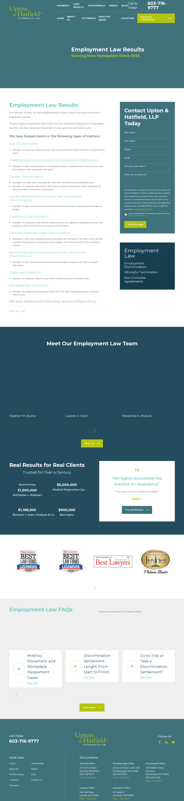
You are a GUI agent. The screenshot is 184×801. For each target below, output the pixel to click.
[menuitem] (147, 265)
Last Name (129, 141)
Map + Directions (88, 777)
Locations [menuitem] (127, 18)
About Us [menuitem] (71, 18)
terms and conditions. (137, 215)
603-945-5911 (120, 774)
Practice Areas (16, 774)
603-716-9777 (157, 5)
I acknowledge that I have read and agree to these (148, 214)
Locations (14, 779)
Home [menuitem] (60, 18)
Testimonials (96, 5)
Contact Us (36, 779)
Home (12, 763)
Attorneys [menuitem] (89, 18)
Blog (125, 5)
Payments (63, 5)
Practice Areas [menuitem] (104, 18)
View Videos (92, 707)
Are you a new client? (135, 166)
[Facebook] (159, 742)
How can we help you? (135, 174)
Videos (113, 5)
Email (127, 158)
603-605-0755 (153, 777)
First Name (129, 132)
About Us (14, 769)
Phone (127, 149)
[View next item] (95, 588)
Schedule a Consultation (155, 18)
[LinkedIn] (166, 742)
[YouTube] (173, 742)
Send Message (135, 224)
